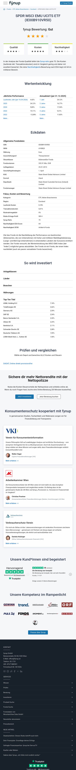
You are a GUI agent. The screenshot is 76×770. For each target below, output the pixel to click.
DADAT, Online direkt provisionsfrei (17, 363)
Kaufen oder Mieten (10, 750)
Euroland (33, 9)
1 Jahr (42, 100)
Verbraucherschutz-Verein (19, 522)
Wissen (6, 683)
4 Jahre (42, 111)
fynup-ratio (44, 61)
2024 (5, 107)
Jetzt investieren (24, 396)
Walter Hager (17, 454)
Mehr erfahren (11, 461)
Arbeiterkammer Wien (17, 480)
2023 (5, 111)
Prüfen (5, 688)
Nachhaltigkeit (33, 67)
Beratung (6, 693)
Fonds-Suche (8, 707)
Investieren (7, 697)
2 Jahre (42, 103)
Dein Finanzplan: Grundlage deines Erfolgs (19, 741)
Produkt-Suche (8, 702)
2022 (5, 115)
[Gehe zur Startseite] (14, 3)
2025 (5, 103)
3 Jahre (42, 107)
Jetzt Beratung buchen (48, 397)
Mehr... (5, 118)
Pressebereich (8, 724)
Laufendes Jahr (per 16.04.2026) (15, 100)
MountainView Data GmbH (13, 714)
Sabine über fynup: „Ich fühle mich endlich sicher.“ (21, 755)
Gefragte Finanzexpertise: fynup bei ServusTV (20, 745)
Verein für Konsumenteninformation (24, 437)
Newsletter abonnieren (11, 719)
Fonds (9, 9)
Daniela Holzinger (18, 537)
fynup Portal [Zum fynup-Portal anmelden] (66, 3)
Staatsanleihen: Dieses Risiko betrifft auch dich (20, 736)
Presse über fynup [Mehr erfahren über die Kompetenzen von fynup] (38, 632)
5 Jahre (42, 115)
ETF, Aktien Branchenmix (21, 9)
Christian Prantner (18, 497)
